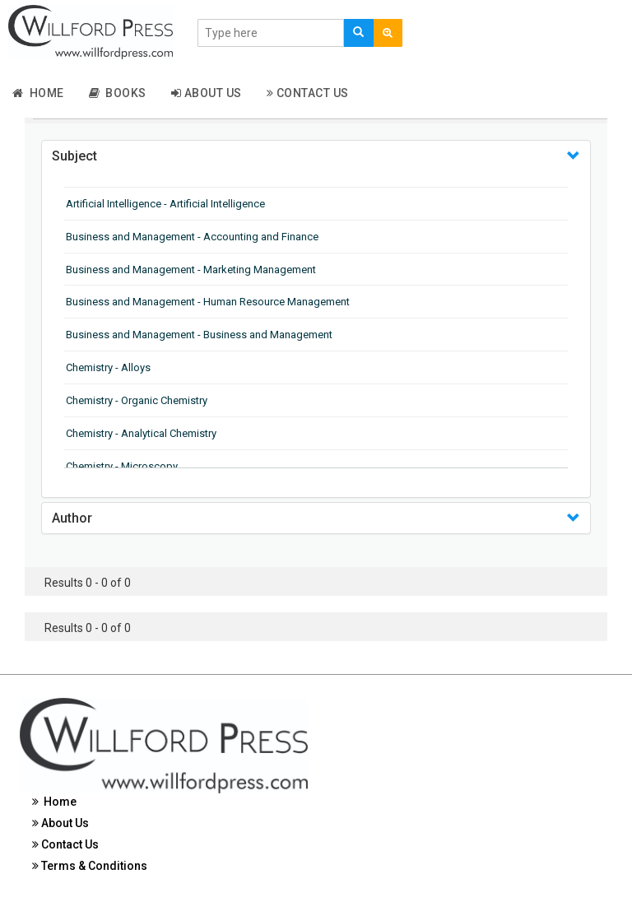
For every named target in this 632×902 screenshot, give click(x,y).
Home (38, 93)
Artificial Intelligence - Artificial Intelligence (165, 204)
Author (72, 518)
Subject (74, 156)
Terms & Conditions (89, 865)
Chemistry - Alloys (108, 367)
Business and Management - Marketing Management (191, 269)
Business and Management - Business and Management (199, 334)
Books (117, 93)
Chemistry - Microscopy (122, 466)
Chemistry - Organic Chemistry (136, 400)
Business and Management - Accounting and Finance (192, 236)
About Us (206, 93)
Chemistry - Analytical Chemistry (141, 433)
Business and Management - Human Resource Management (208, 301)
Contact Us (308, 93)
